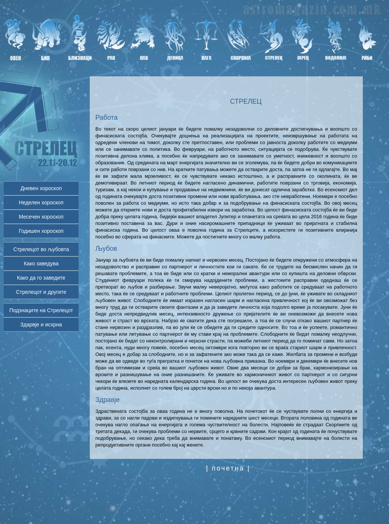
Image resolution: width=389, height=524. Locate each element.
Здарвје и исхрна (41, 325)
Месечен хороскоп (41, 217)
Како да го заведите (41, 278)
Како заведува (41, 263)
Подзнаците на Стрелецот (41, 310)
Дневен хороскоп (41, 188)
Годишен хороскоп (41, 231)
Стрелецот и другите (41, 292)
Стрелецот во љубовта (41, 249)
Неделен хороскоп (41, 202)
